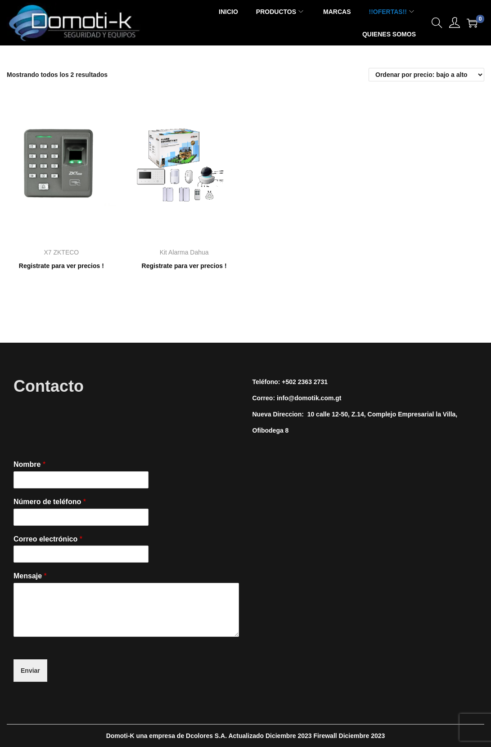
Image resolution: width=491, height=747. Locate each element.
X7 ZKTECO (61, 252)
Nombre (29, 464)
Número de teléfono (50, 501)
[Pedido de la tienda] (426, 74)
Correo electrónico (48, 539)
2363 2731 (313, 381)
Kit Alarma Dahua (184, 252)
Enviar (30, 670)
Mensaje (30, 576)
